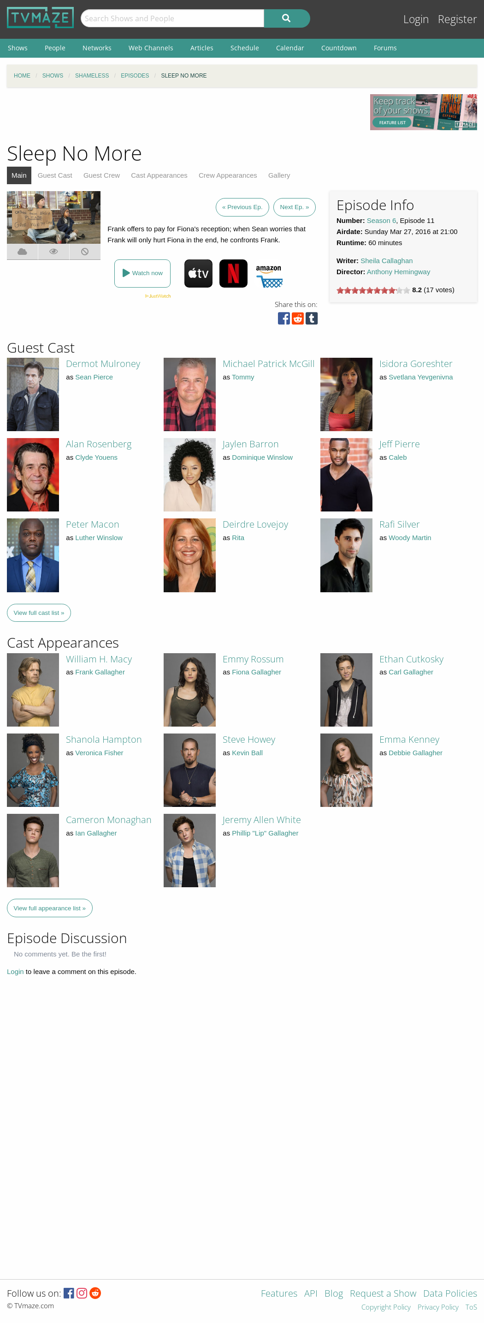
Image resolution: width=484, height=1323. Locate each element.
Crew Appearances (228, 175)
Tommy (243, 377)
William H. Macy (99, 659)
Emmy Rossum (253, 659)
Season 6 (381, 220)
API (311, 1294)
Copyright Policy (386, 1307)
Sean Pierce (94, 377)
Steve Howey (249, 739)
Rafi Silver (399, 524)
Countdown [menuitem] (339, 47)
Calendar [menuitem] (290, 47)
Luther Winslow (99, 537)
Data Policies (450, 1294)
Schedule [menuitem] (244, 47)
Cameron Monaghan (109, 819)
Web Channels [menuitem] (151, 47)
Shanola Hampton (104, 739)
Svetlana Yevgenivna (421, 377)
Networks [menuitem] (97, 47)
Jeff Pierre (399, 444)
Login (416, 19)
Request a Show (383, 1294)
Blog (334, 1294)
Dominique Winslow (262, 457)
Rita (238, 537)
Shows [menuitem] (18, 47)
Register (457, 19)
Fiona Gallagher (256, 672)
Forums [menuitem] (385, 47)
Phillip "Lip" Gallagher (265, 833)
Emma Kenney (409, 739)
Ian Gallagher (96, 833)
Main (19, 175)
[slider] (373, 290)
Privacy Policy (438, 1307)
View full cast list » (39, 612)
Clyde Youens (96, 457)
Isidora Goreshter (416, 363)
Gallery (279, 175)
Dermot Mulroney (103, 363)
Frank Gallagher (100, 672)
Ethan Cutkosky (411, 659)
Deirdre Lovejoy (255, 524)
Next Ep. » (294, 207)
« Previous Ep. (242, 207)
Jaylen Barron (251, 444)
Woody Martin (410, 537)
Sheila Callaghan (386, 261)
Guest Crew (101, 175)
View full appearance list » (50, 908)
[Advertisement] (181, 115)
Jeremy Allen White (262, 819)
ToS (471, 1307)
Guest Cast (55, 175)
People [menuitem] (55, 47)
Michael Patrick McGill (269, 363)
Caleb (398, 457)
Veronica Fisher (99, 753)
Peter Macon (92, 524)
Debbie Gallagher (416, 753)
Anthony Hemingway (399, 272)
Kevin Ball (247, 753)
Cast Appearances (159, 175)
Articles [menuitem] (201, 47)
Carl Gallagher (411, 672)
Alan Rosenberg (98, 444)
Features (279, 1294)
